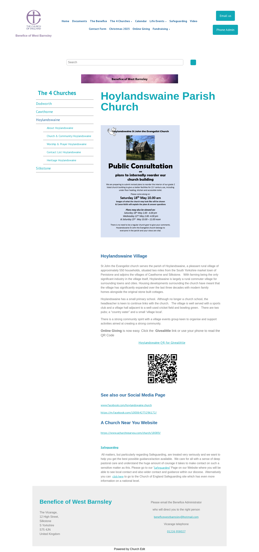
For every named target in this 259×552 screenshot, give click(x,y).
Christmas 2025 (119, 29)
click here (118, 476)
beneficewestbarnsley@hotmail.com (176, 517)
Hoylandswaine (48, 119)
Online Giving (141, 29)
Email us (225, 16)
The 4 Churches (120, 21)
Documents (79, 21)
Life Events (157, 21)
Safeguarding (178, 21)
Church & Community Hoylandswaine (69, 136)
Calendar (141, 21)
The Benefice (98, 21)
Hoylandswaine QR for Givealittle (161, 342)
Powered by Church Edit (129, 549)
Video (193, 21)
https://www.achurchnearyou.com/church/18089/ (131, 433)
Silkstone (43, 168)
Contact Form (97, 29)
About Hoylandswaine (60, 128)
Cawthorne (44, 111)
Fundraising (160, 29)
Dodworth (44, 103)
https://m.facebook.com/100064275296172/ (129, 412)
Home (65, 21)
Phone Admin (225, 30)
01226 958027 (176, 531)
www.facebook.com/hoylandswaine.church (126, 405)
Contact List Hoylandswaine (64, 152)
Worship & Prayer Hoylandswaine (67, 144)
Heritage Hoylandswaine (61, 160)
